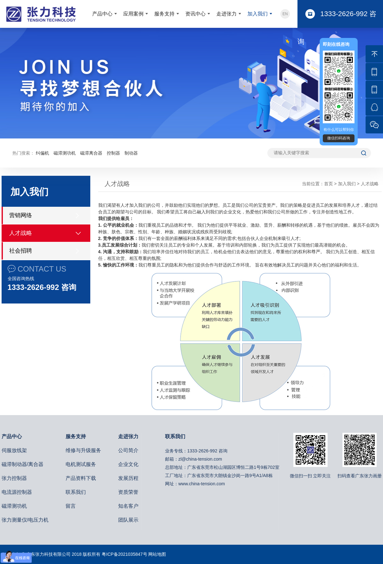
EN (285, 14)
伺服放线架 (14, 450)
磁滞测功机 (65, 153)
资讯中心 (195, 13)
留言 (71, 506)
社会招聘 (20, 251)
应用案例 (133, 13)
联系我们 (76, 492)
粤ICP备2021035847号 (124, 554)
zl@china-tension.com (200, 459)
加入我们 (257, 13)
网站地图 (157, 554)
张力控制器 (14, 478)
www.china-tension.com (201, 483)
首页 (328, 183)
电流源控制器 (17, 492)
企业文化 (128, 464)
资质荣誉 (128, 492)
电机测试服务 (81, 464)
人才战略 (20, 233)
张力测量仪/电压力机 (25, 520)
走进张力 (226, 13)
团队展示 (128, 520)
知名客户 (128, 506)
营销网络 (20, 215)
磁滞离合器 (91, 153)
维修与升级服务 (83, 450)
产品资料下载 (81, 478)
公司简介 (128, 450)
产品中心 (102, 13)
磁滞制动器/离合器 (22, 464)
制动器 (131, 153)
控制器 (113, 153)
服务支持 (164, 13)
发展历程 (128, 478)
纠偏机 (42, 153)
